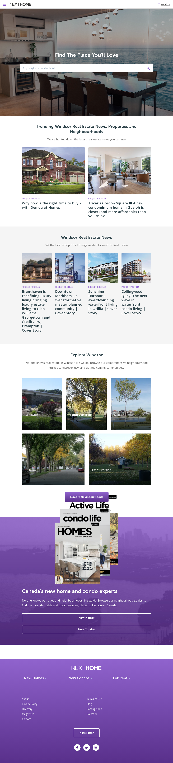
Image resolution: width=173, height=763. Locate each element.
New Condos (86, 629)
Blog (89, 704)
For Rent (120, 678)
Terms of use (94, 699)
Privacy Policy (29, 704)
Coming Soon (94, 709)
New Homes (87, 617)
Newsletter (87, 732)
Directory (27, 709)
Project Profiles (31, 286)
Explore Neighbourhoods (86, 497)
